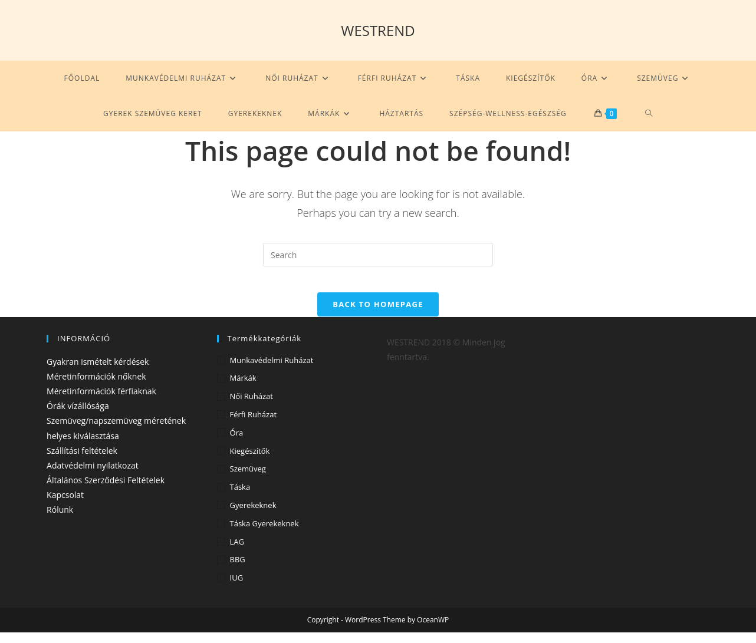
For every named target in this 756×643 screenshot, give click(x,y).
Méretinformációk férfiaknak (101, 401)
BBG (237, 570)
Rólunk (60, 520)
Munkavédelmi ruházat (272, 370)
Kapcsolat (65, 505)
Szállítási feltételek (82, 460)
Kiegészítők (250, 461)
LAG (237, 551)
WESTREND (378, 30)
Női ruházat (251, 406)
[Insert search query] (378, 254)
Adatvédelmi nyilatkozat (93, 476)
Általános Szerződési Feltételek (106, 490)
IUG (237, 588)
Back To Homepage (377, 314)
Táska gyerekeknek (264, 534)
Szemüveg (248, 479)
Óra (237, 443)
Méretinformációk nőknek (96, 387)
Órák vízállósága (78, 416)
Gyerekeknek (253, 515)
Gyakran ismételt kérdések (98, 371)
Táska (240, 497)
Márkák (243, 388)
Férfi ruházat (253, 425)
